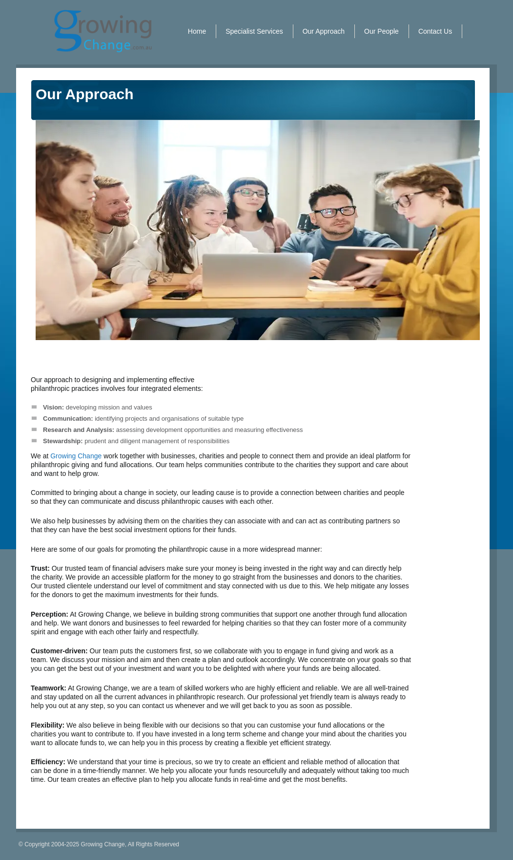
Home (197, 31)
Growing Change (76, 456)
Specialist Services (254, 31)
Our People (381, 31)
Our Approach (324, 31)
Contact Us (435, 31)
